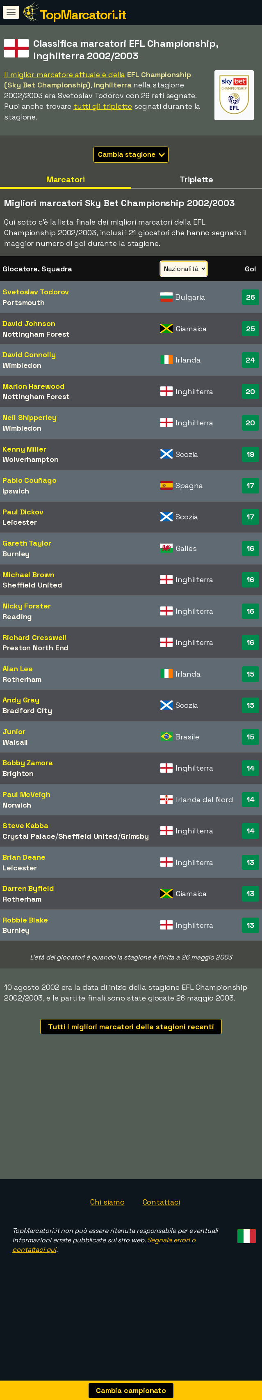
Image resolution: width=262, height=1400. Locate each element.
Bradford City (27, 710)
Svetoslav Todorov (35, 291)
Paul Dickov (22, 511)
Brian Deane (24, 857)
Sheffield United (32, 585)
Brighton (18, 773)
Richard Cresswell (34, 637)
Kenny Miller (24, 449)
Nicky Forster (26, 605)
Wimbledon (21, 365)
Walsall (15, 742)
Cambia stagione (131, 154)
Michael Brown (28, 574)
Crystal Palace (28, 836)
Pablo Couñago (29, 480)
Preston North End (35, 647)
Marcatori (65, 179)
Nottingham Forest (36, 334)
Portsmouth (23, 302)
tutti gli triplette (102, 106)
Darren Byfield (28, 888)
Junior (13, 731)
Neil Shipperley (29, 417)
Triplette (196, 179)
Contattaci (161, 1258)
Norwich (16, 805)
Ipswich (15, 491)
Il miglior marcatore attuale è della (64, 74)
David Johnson (28, 323)
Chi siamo (107, 1258)
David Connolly (29, 354)
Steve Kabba (25, 825)
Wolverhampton (30, 459)
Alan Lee (17, 668)
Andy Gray (20, 700)
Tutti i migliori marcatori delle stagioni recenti (131, 1026)
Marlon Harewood (33, 386)
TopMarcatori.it (83, 15)
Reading (17, 616)
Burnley (16, 553)
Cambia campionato (131, 1390)
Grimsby (135, 836)
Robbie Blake (25, 920)
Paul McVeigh (26, 794)
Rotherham (21, 679)
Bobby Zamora (27, 762)
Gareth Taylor (26, 543)
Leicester (19, 522)
